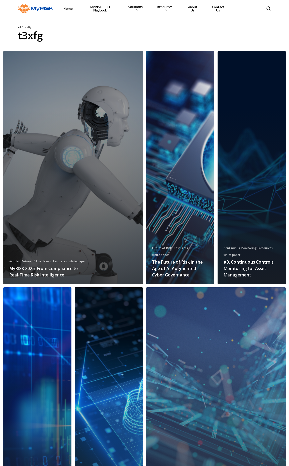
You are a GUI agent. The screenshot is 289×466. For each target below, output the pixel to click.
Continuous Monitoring (240, 248)
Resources (60, 261)
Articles (14, 261)
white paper (77, 261)
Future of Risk (31, 261)
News (47, 261)
